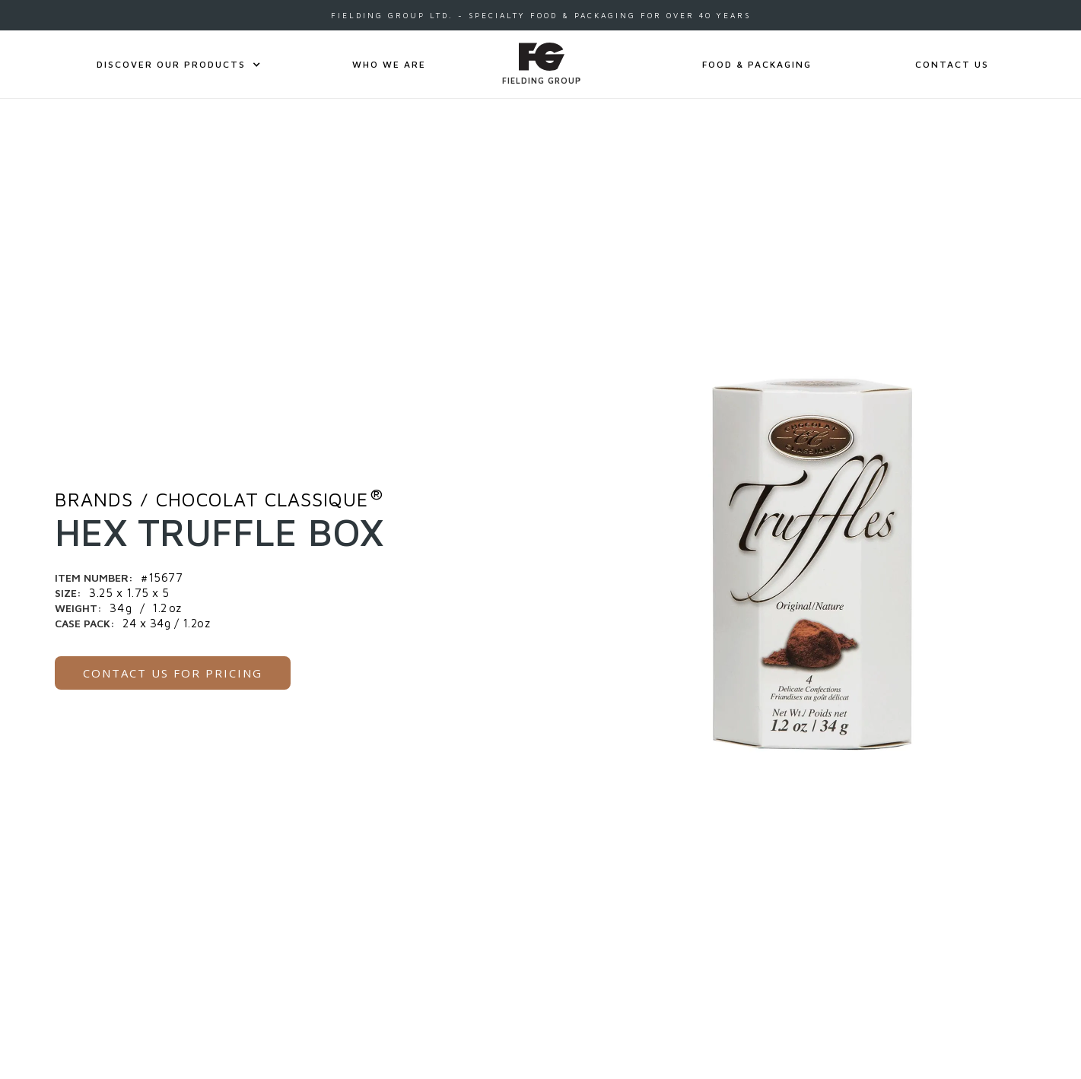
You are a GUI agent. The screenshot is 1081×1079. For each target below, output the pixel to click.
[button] (171, 64)
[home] (541, 64)
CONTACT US (952, 64)
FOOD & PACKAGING (757, 64)
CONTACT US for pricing (172, 673)
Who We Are (389, 64)
